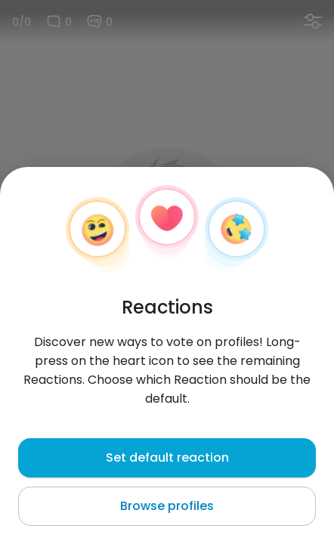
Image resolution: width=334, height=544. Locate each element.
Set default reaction (167, 457)
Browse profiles (167, 506)
